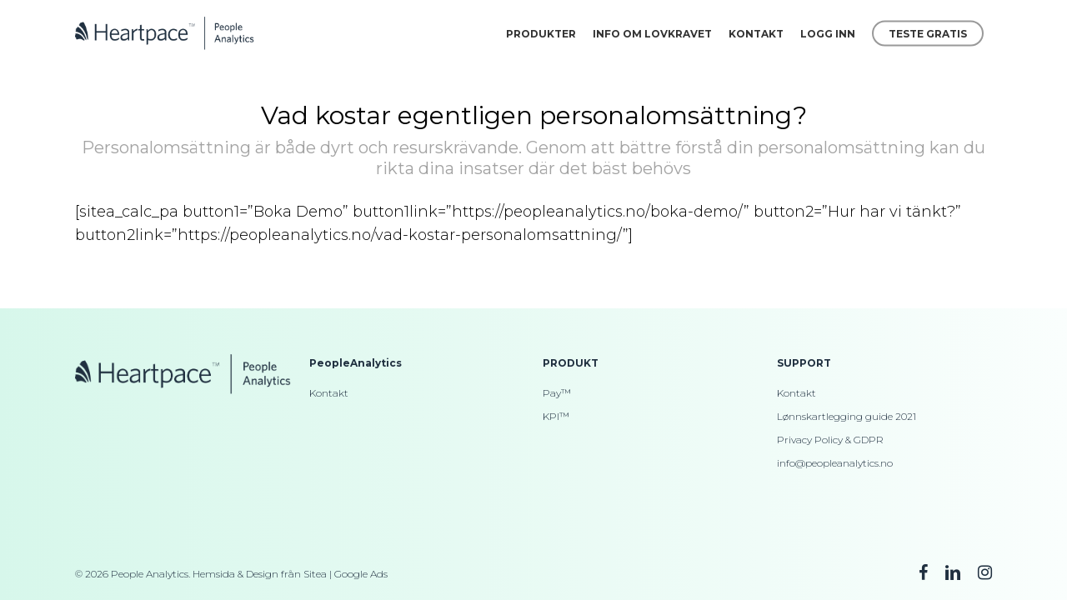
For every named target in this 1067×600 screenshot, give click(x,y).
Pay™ (557, 393)
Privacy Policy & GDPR (830, 439)
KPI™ (556, 416)
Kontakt (328, 393)
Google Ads (361, 574)
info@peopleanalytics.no (835, 463)
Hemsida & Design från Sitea (260, 574)
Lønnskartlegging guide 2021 (846, 416)
